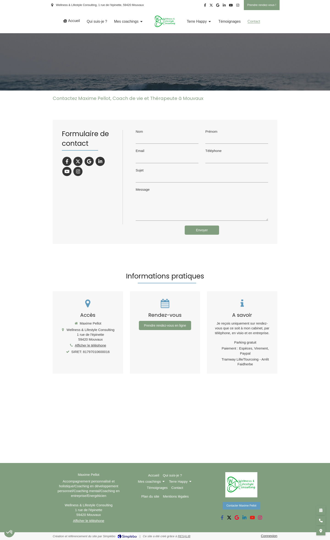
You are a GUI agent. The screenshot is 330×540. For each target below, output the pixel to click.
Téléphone (213, 151)
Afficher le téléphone (90, 345)
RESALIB (184, 536)
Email (140, 151)
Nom (139, 131)
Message (143, 189)
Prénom (211, 131)
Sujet (139, 170)
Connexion (269, 536)
